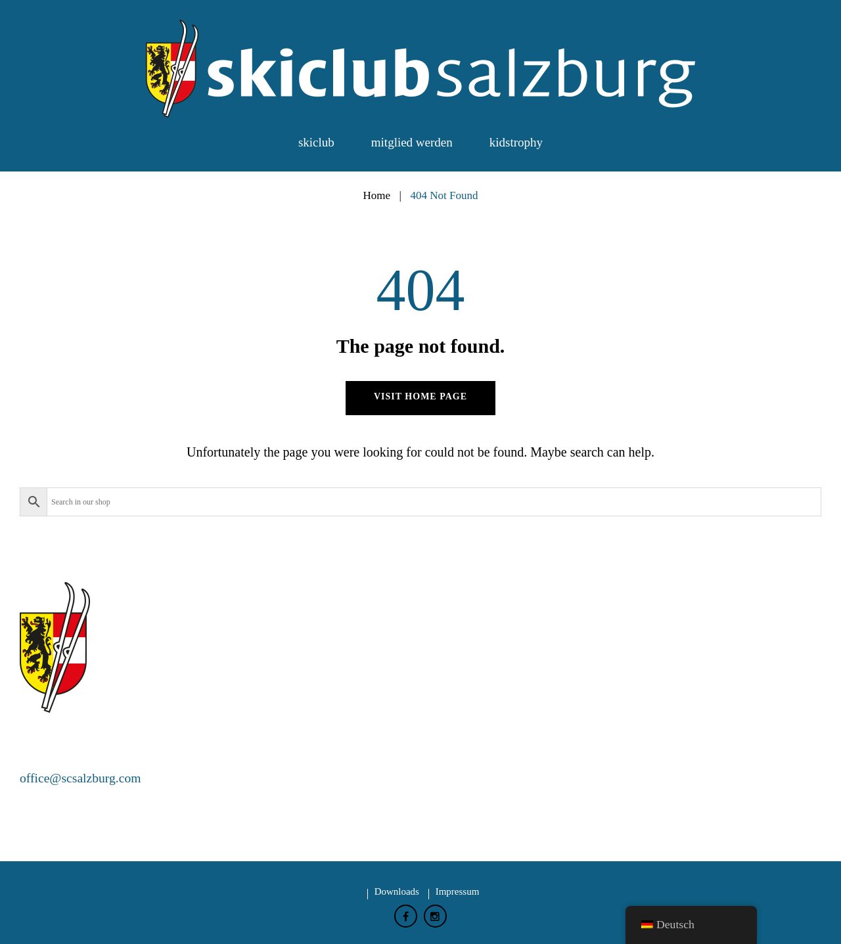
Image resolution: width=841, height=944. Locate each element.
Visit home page (420, 396)
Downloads (397, 891)
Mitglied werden (412, 142)
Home (376, 195)
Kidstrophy (516, 142)
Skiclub (316, 142)
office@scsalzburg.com (81, 778)
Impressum (458, 891)
